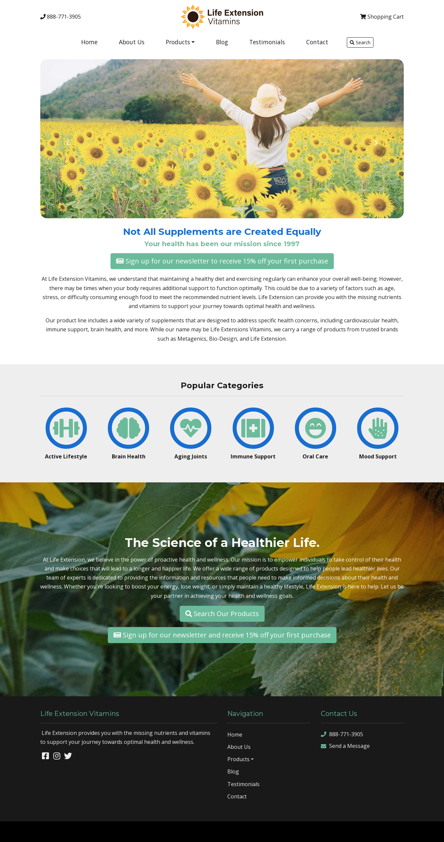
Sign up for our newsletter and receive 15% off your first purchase (222, 634)
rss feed (412, 831)
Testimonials (267, 42)
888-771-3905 (60, 16)
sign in (432, 831)
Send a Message (345, 746)
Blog (222, 42)
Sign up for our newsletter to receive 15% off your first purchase (222, 260)
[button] (67, 142)
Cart (382, 16)
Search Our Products (222, 613)
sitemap (364, 831)
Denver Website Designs (65, 831)
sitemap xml (388, 831)
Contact (317, 42)
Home (89, 42)
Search (360, 42)
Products (178, 42)
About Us (131, 42)
